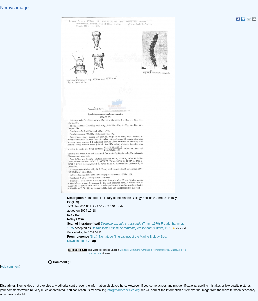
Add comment (10, 266)
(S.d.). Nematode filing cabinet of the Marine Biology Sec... (129, 236)
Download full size (81, 241)
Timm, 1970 (131, 228)
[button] (173, 228)
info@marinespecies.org (123, 290)
